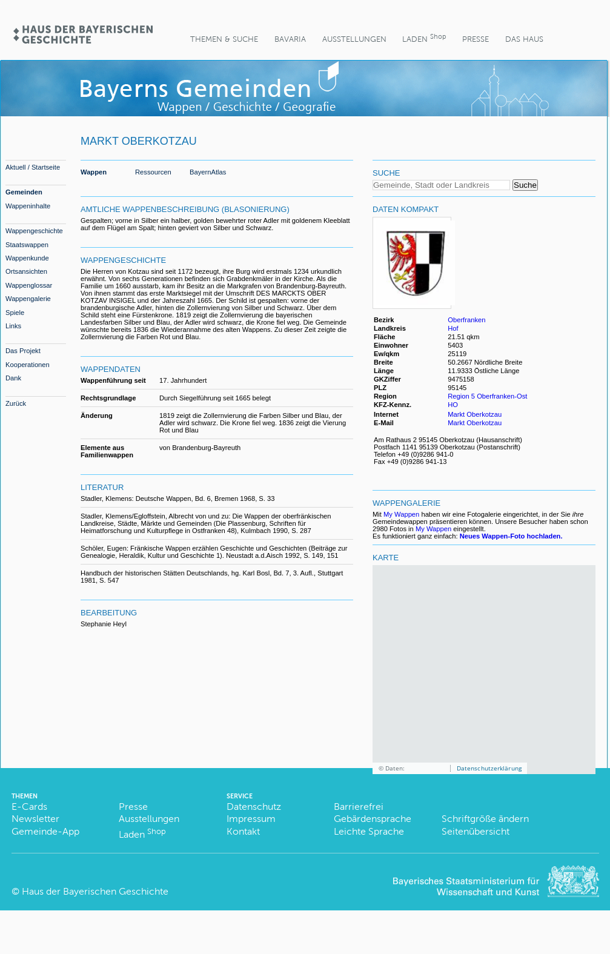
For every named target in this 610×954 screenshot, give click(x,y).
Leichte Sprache (369, 831)
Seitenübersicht (475, 831)
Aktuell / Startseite (32, 167)
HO (453, 404)
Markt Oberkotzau (475, 414)
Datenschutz (254, 806)
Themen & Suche (224, 39)
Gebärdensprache (372, 818)
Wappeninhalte (27, 206)
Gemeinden (23, 192)
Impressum (251, 818)
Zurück (15, 403)
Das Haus (524, 39)
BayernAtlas (208, 172)
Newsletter (35, 818)
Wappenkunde (27, 258)
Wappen (94, 172)
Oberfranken (466, 319)
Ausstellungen (354, 39)
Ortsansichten (26, 271)
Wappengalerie (28, 298)
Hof (453, 328)
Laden (424, 38)
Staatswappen (26, 244)
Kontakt (243, 831)
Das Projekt (23, 350)
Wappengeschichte (34, 230)
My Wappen (401, 514)
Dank (13, 378)
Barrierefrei (358, 806)
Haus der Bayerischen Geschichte (95, 891)
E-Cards (29, 806)
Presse (475, 39)
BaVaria (290, 39)
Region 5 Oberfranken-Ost (487, 396)
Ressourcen (153, 172)
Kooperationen (27, 364)
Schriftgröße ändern (485, 818)
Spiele (14, 312)
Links (13, 326)
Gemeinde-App (45, 831)
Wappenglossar (28, 285)
